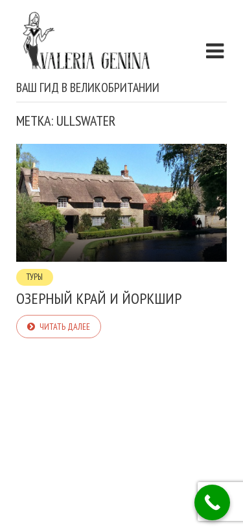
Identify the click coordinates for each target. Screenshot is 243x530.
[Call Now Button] (212, 502)
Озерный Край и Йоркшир (98, 298)
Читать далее (65, 326)
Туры (35, 276)
